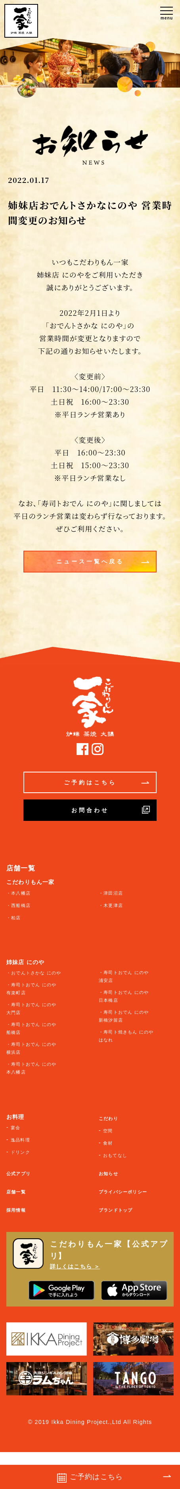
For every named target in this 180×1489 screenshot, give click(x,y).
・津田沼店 (111, 893)
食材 (108, 1143)
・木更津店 (111, 905)
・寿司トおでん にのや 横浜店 (31, 1048)
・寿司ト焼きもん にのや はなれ (126, 1036)
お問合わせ (110, 810)
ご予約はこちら (106, 782)
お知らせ (108, 1173)
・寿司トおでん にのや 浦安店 (124, 976)
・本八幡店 (18, 893)
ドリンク (20, 1152)
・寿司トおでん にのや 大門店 (31, 1008)
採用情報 (16, 1210)
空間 (108, 1130)
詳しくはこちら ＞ (75, 1267)
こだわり (108, 1118)
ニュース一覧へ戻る (102, 562)
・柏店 (13, 917)
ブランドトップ (115, 1210)
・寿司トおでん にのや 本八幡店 (31, 1068)
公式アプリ (18, 1173)
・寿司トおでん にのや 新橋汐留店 (124, 1016)
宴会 (15, 1127)
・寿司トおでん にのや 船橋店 (31, 1028)
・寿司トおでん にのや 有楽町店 (31, 988)
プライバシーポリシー (123, 1191)
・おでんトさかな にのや (33, 972)
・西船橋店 (18, 905)
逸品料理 (20, 1139)
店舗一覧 (16, 1191)
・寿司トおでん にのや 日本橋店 (124, 996)
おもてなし (115, 1155)
